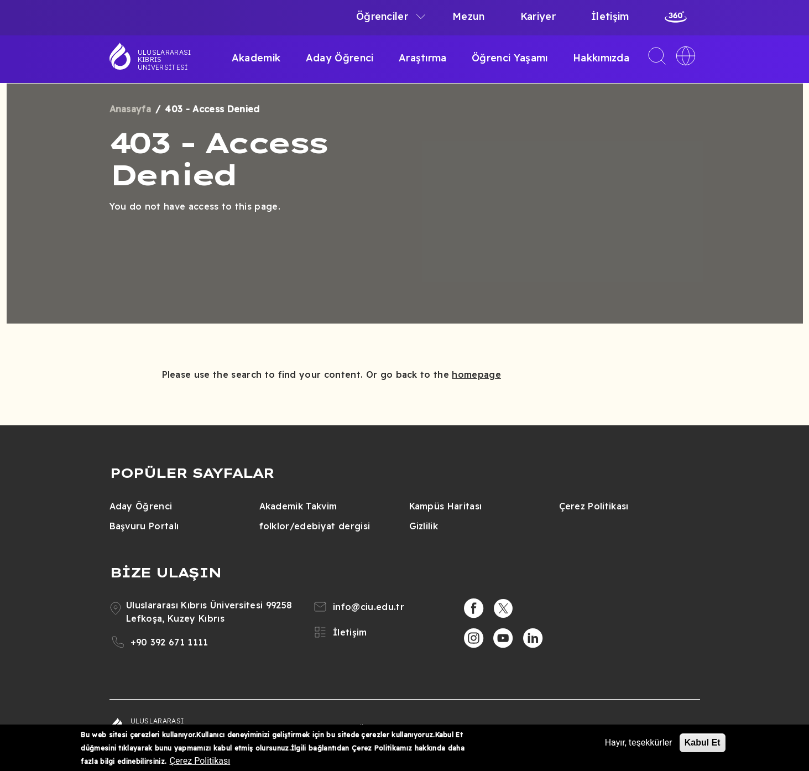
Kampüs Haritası (445, 506)
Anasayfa (130, 108)
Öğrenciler (382, 16)
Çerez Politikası (594, 506)
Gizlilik (424, 526)
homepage (476, 374)
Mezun (468, 16)
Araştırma (423, 57)
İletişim (610, 16)
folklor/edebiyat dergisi (314, 526)
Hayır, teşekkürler (638, 742)
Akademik (256, 57)
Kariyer (538, 16)
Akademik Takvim (298, 506)
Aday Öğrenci (340, 57)
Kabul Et (703, 742)
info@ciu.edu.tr (368, 606)
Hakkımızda (601, 57)
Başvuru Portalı (144, 526)
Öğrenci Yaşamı (509, 57)
